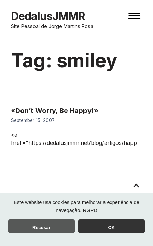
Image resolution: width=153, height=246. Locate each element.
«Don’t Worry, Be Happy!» (54, 111)
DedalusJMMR (48, 16)
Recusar (41, 227)
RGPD (90, 210)
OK (111, 227)
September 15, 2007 (33, 120)
